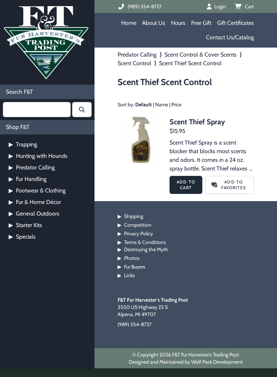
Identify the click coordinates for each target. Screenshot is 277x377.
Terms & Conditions (145, 242)
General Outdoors (34, 213)
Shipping (133, 216)
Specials (22, 236)
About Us (153, 22)
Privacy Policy (138, 233)
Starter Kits (25, 225)
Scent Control (134, 63)
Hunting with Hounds (38, 155)
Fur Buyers (134, 266)
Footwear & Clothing (37, 190)
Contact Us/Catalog (230, 37)
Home (128, 22)
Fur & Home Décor (35, 202)
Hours (178, 22)
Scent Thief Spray (197, 121)
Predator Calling (32, 167)
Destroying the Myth (146, 249)
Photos (132, 258)
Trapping (23, 144)
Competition (137, 225)
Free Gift (201, 22)
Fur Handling (28, 179)
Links (129, 275)
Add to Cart (186, 184)
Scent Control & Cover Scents (200, 54)
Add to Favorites (228, 184)
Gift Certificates (235, 22)
